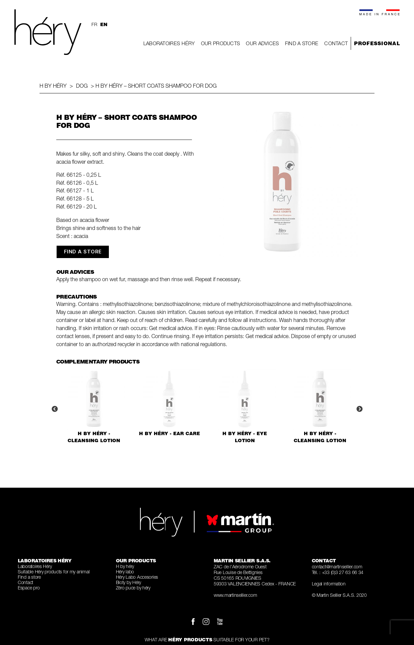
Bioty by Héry (128, 582)
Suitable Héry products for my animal (53, 571)
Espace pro (29, 587)
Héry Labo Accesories (137, 577)
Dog (82, 86)
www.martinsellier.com (235, 595)
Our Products (220, 43)
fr (94, 24)
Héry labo (125, 571)
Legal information (329, 583)
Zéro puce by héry (133, 587)
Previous (54, 409)
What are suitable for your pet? (207, 639)
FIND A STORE (83, 251)
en (103, 24)
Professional (377, 43)
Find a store (302, 43)
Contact (336, 43)
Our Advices (262, 43)
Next (359, 409)
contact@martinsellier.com (337, 566)
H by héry (53, 86)
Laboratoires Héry (169, 43)
